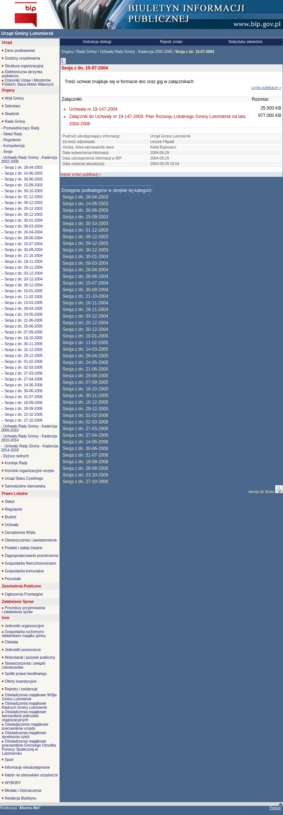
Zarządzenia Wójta (20, 532)
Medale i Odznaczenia (23, 791)
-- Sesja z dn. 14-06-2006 (22, 385)
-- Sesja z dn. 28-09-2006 (22, 409)
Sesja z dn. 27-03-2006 (85, 428)
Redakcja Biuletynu (20, 798)
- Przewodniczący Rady (20, 128)
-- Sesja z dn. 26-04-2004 (22, 232)
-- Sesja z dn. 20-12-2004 (22, 279)
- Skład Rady (11, 134)
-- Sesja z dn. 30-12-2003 (22, 214)
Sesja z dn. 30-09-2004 (85, 289)
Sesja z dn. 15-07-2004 (85, 283)
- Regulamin (11, 140)
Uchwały (12, 525)
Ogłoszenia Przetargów (24, 594)
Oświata (11, 642)
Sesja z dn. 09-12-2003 (85, 236)
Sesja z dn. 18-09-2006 (85, 461)
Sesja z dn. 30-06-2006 (85, 448)
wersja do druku (261, 492)
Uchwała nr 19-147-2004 (93, 109)
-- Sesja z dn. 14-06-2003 (22, 173)
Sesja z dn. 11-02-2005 (85, 342)
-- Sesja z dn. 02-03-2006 (22, 367)
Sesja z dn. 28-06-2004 (85, 276)
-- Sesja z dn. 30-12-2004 (22, 285)
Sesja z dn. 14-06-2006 (85, 441)
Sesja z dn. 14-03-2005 (85, 349)
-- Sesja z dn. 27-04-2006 (22, 379)
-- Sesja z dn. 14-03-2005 (22, 303)
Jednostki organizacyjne (24, 626)
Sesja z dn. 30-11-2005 (85, 395)
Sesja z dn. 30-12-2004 (85, 329)
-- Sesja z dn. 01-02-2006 (22, 362)
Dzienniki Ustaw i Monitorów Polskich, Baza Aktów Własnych (28, 82)
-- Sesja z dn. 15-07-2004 (22, 244)
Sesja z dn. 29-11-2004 (85, 309)
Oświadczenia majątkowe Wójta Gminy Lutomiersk (29, 697)
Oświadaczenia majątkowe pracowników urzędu (25, 726)
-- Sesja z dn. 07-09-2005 (22, 332)
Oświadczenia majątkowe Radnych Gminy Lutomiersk (24, 705)
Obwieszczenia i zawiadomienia (31, 540)
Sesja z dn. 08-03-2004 (85, 263)
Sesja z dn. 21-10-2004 (85, 296)
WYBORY (13, 783)
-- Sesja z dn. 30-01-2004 (22, 220)
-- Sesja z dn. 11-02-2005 (22, 297)
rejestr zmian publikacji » (81, 174)
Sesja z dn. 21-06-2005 (85, 369)
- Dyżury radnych (15, 456)
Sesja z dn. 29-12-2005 (85, 408)
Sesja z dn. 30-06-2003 (85, 210)
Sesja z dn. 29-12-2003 (85, 243)
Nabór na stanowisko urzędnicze (31, 775)
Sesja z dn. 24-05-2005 (85, 362)
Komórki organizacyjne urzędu (29, 471)
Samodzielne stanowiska (25, 486)
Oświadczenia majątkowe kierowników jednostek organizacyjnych (24, 716)
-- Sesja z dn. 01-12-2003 (22, 197)
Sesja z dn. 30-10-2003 (85, 223)
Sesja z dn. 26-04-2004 (85, 269)
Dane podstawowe (20, 51)
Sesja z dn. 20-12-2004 (85, 322)
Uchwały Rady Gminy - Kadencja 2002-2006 (136, 52)
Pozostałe (13, 579)
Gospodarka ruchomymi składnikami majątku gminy (24, 634)
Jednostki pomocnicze (23, 650)
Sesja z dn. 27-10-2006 (85, 481)
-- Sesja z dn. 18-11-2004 (22, 262)
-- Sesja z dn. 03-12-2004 (22, 273)
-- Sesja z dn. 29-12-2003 (22, 209)
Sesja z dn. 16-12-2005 (85, 402)
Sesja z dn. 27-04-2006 (85, 435)
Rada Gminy (15, 121)
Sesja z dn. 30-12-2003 (85, 250)
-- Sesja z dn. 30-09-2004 (22, 250)
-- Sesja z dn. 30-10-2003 (22, 191)
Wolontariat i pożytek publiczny (30, 657)
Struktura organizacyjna (24, 66)
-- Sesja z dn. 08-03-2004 (22, 226)
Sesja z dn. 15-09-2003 (85, 216)
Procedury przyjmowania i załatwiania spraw (23, 610)
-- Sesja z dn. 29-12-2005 (22, 356)
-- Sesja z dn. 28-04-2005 (22, 309)
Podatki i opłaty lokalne (23, 548)
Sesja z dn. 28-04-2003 (85, 197)
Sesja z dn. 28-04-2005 (85, 355)
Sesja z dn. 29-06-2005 (85, 375)
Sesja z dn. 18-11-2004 (85, 302)
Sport (9, 760)
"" (29, 808)
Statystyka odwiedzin (245, 42)
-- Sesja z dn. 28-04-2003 (22, 167)
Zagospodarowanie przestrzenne (31, 556)
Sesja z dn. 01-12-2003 (85, 230)
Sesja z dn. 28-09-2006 (85, 468)
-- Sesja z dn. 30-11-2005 (22, 344)
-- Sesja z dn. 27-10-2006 (22, 420)
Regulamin (13, 509)
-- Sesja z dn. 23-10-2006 (22, 414)
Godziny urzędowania (22, 58)
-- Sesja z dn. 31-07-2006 (22, 397)
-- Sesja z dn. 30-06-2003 (22, 179)
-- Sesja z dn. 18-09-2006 (22, 403)
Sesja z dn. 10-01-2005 (85, 336)
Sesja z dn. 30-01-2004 (85, 256)
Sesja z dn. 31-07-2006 (85, 455)
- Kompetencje (13, 146)
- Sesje (6, 152)
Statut (9, 502)
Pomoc (275, 808)
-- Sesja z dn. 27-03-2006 (22, 373)
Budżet (10, 517)
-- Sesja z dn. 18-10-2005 (22, 338)
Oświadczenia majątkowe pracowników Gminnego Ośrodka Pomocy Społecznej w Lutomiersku (29, 747)
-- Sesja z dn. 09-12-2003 (22, 203)
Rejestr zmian (171, 42)
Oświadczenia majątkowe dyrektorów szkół (24, 735)
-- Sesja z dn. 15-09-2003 (22, 185)
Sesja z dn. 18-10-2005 (85, 389)
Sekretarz (13, 106)
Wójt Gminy (14, 98)
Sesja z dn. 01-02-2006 (85, 415)
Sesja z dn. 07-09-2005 (85, 382)
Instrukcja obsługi (97, 42)
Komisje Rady (16, 463)
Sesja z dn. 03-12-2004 (85, 316)
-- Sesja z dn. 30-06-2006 (22, 391)
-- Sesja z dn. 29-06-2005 (22, 326)
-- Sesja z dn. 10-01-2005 (22, 291)
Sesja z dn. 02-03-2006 (85, 422)
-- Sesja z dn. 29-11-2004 (22, 267)
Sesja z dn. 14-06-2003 (85, 203)
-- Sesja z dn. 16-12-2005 (22, 350)
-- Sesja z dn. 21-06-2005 (22, 320)
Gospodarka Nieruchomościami (30, 563)
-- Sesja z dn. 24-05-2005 (22, 314)
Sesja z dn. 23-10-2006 (85, 475)
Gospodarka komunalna (24, 571)
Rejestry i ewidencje (21, 689)
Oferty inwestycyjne (21, 681)
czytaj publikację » (266, 88)
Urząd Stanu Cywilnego (24, 478)
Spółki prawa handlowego (26, 674)
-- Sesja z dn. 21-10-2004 (22, 256)
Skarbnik (12, 114)
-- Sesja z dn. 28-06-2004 (22, 238)
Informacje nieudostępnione (27, 767)
